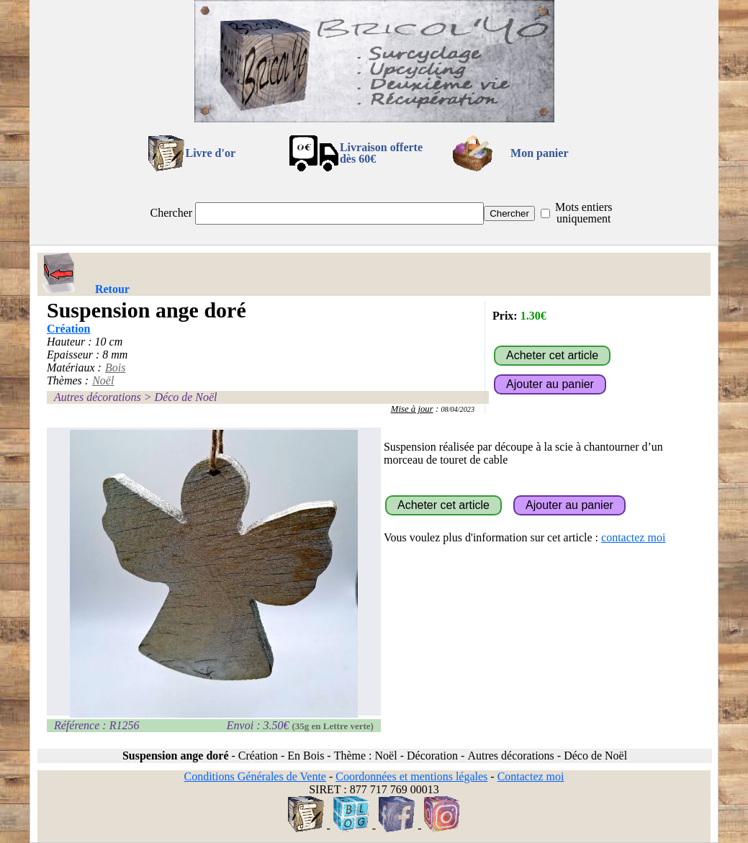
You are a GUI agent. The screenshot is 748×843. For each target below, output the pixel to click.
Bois (115, 367)
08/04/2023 (457, 409)
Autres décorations (97, 397)
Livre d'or (210, 153)
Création (68, 329)
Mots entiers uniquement (584, 213)
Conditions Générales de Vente (254, 776)
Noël (103, 380)
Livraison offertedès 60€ (381, 153)
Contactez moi (530, 776)
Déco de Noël (185, 397)
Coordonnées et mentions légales (411, 776)
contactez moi (633, 537)
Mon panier (539, 153)
